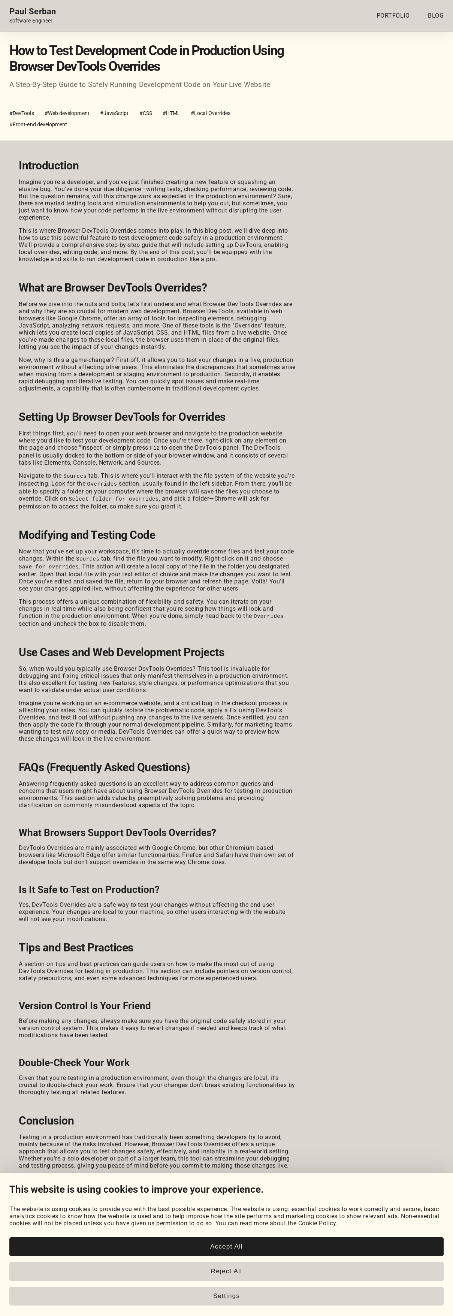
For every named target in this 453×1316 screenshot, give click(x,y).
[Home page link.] (32, 16)
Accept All (226, 1246)
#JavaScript (114, 113)
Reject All (226, 1271)
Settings (226, 1296)
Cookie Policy (317, 1223)
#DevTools (21, 113)
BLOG (436, 15)
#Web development (67, 113)
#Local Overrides (210, 113)
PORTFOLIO (393, 15)
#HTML (171, 113)
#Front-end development (38, 124)
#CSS (145, 113)
